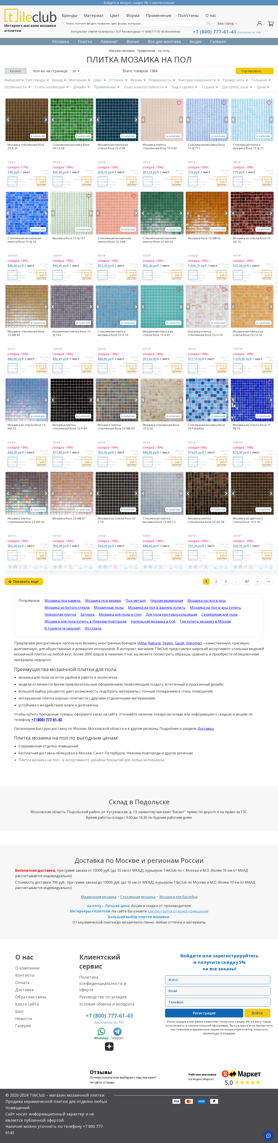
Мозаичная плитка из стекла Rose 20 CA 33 (248, 333)
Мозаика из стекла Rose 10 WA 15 (26, 426)
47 (247, 581)
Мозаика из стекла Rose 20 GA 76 (252, 240)
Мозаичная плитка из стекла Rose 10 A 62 (158, 333)
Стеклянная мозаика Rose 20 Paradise (206, 426)
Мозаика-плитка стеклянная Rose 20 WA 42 (26, 520)
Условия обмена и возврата (106, 1004)
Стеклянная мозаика (138, 896)
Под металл (136, 600)
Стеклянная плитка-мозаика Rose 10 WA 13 (159, 520)
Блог (19, 1011)
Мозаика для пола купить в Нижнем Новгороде (86, 621)
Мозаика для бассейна (178, 896)
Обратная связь (30, 996)
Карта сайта (27, 1004)
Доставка (205, 728)
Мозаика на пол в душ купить (215, 607)
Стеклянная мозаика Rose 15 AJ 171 (206, 146)
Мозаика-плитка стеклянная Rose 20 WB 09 (116, 426)
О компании (27, 968)
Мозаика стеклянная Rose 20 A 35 (26, 146)
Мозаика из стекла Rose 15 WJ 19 (252, 426)
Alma (142, 643)
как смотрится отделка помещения (178, 911)
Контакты (25, 975)
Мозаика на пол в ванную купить (156, 607)
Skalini (167, 643)
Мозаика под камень (63, 600)
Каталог (15, 71)
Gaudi (179, 643)
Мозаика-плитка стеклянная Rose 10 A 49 (70, 426)
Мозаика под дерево (103, 600)
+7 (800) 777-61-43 (152, 31)
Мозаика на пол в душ (206, 600)
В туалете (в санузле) (62, 628)
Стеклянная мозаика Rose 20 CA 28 (71, 146)
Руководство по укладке (103, 996)
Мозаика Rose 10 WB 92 (204, 238)
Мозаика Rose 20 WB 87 (69, 518)
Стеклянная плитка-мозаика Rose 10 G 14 (113, 333)
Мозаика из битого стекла (67, 607)
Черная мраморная (166, 600)
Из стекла (93, 628)
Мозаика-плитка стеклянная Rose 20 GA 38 (206, 520)
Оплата (22, 982)
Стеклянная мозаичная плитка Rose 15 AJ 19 (24, 240)
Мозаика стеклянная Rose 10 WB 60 (26, 333)
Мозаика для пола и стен (120, 614)
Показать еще (25, 581)
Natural (154, 643)
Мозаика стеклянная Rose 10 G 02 (161, 426)
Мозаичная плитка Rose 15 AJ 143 (72, 333)
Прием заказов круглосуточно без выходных (139, 3)
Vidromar (193, 643)
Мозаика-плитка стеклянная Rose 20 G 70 (205, 333)
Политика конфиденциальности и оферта (102, 983)
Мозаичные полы (109, 607)
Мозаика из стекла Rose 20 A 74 (117, 520)
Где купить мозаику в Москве (205, 621)
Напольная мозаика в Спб (153, 621)
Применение (146, 51)
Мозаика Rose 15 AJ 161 (69, 238)
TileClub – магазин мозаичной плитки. (67, 1095)
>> (268, 581)
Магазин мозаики (122, 51)
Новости (23, 1018)
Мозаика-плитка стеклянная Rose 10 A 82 (160, 146)
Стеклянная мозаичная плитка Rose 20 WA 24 (159, 240)
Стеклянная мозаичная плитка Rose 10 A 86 (114, 240)
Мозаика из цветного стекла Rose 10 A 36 (248, 520)
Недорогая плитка (60, 614)
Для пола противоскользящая (171, 614)
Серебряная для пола (219, 614)
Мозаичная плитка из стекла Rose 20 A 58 (113, 146)
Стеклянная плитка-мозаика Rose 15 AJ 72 (248, 146)
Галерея (23, 1025)
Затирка (87, 614)
